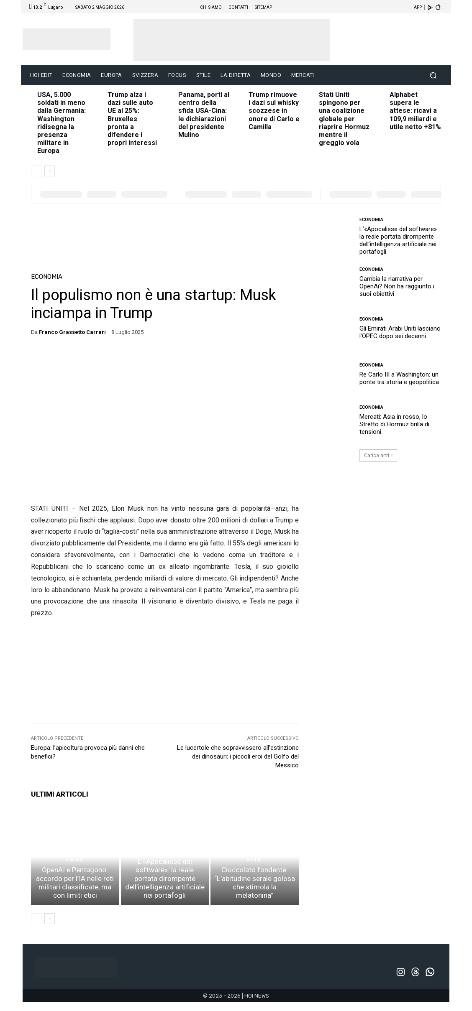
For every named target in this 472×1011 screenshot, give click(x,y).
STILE (254, 880)
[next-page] (49, 171)
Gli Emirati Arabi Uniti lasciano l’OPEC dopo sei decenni (400, 332)
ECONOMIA (46, 277)
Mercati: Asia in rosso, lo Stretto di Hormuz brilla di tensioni (394, 424)
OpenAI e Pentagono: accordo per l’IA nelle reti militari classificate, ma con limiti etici (75, 894)
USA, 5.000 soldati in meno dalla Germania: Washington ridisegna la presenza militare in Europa (61, 123)
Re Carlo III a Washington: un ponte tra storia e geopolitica (399, 378)
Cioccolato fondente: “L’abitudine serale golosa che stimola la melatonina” (254, 897)
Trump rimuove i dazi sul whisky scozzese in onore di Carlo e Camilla (274, 111)
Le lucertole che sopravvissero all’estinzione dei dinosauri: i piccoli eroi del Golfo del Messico (238, 756)
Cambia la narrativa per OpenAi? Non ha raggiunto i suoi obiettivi (396, 286)
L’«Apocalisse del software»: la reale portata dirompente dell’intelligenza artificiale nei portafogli (165, 894)
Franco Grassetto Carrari (72, 332)
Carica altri (378, 455)
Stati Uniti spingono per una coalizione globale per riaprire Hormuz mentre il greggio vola (344, 119)
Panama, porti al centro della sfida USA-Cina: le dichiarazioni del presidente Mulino (203, 115)
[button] (433, 75)
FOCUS (74, 873)
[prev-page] (36, 171)
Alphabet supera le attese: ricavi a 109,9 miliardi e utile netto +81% (415, 111)
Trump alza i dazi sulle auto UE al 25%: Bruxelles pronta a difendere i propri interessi (132, 119)
